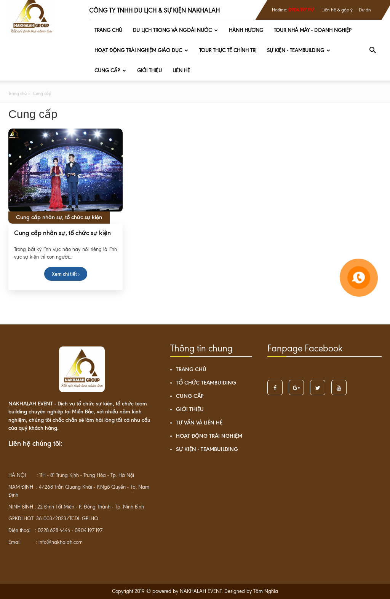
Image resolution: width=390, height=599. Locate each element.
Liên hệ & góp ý (337, 10)
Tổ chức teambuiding (206, 383)
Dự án (365, 10)
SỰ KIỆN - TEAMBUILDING (298, 50)
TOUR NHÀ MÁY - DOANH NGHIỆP (313, 30)
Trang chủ (108, 30)
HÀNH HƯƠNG (246, 30)
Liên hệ (181, 70)
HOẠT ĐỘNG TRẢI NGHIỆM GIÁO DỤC (141, 50)
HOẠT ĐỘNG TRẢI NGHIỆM (209, 436)
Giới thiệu (149, 70)
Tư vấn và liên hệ (199, 422)
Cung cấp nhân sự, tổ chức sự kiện (62, 233)
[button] (372, 50)
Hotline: (293, 10)
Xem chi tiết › (66, 274)
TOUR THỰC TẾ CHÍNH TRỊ (227, 50)
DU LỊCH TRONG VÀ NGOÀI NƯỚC (175, 30)
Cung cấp (110, 70)
